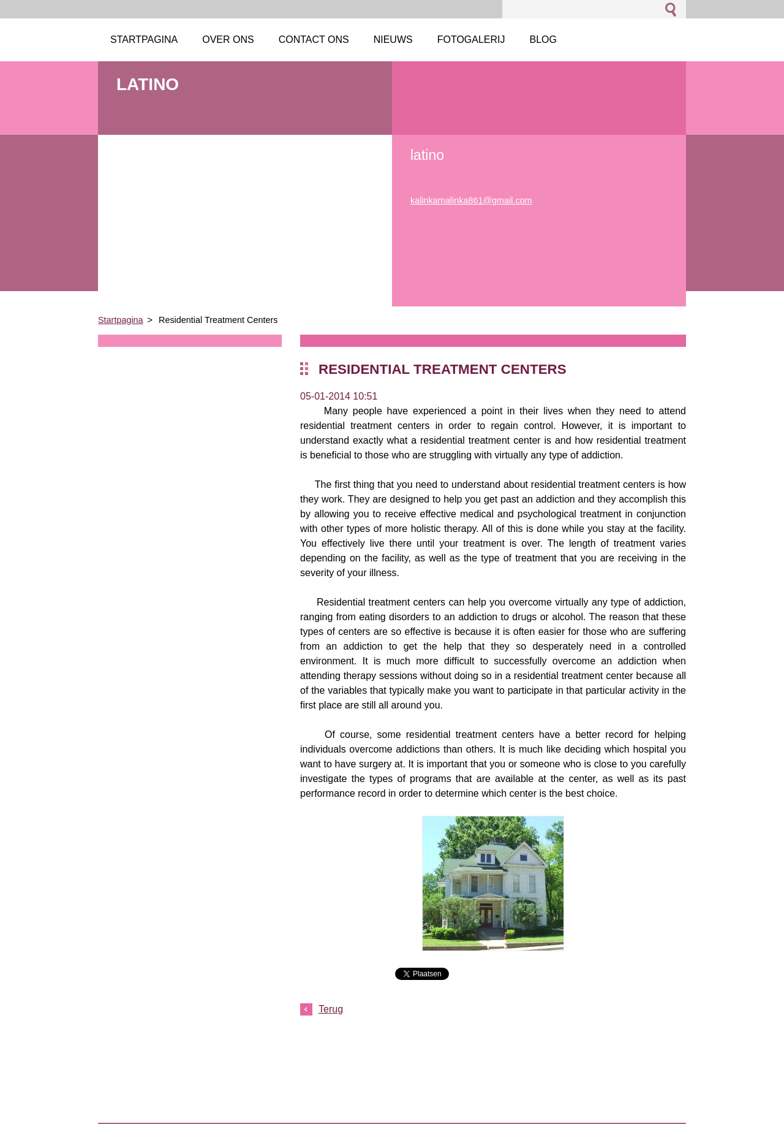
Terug (330, 1009)
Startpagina (120, 320)
